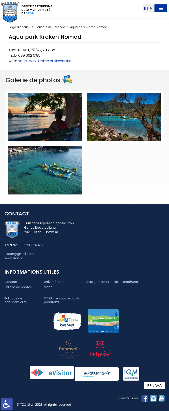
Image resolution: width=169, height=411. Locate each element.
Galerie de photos (18, 287)
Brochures (131, 282)
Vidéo (48, 287)
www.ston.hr (13, 258)
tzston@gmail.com (19, 254)
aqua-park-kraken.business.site (44, 61)
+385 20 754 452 (30, 245)
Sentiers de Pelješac (50, 27)
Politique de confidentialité (15, 300)
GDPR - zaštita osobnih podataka (61, 300)
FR (148, 8)
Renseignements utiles (101, 282)
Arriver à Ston (54, 282)
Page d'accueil (19, 27)
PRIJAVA (154, 385)
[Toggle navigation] (160, 8)
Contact (10, 282)
